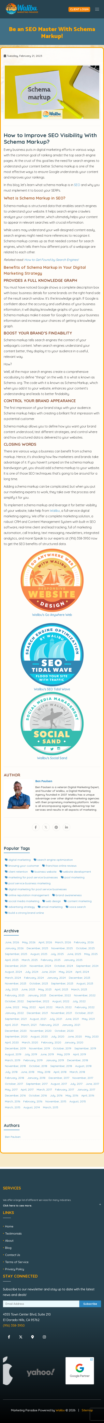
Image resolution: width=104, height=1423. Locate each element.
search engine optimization (53, 859)
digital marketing (18, 859)
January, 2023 (37, 995)
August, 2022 (60, 1001)
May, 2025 (91, 954)
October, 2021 (84, 1013)
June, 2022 (12, 1007)
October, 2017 (14, 1083)
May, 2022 (29, 1007)
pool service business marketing (28, 883)
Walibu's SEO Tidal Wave (52, 689)
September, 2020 (16, 1036)
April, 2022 (45, 1007)
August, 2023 (84, 983)
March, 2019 (12, 1060)
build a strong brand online (24, 912)
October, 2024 (63, 965)
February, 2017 (64, 1089)
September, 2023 (62, 983)
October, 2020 (64, 1030)
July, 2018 (11, 1071)
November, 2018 (15, 1066)
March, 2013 (50, 1107)
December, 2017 (59, 1077)
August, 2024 (13, 971)
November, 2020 (41, 1030)
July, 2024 (31, 971)
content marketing (78, 901)
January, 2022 (14, 1013)
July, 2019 (30, 1054)
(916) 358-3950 (14, 1325)
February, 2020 (51, 1042)
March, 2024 (13, 977)
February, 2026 (84, 942)
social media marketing (22, 901)
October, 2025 (85, 948)
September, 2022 (38, 1001)
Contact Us (12, 1255)
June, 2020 (74, 1036)
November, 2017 (82, 1077)
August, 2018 (83, 1066)
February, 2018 (14, 1077)
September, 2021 (16, 1018)
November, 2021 (61, 1013)
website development (75, 871)
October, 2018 (38, 1066)
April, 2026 (45, 942)
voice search (76, 906)
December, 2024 (15, 965)
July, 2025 (57, 954)
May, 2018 (43, 1071)
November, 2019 (39, 1048)
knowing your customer (22, 865)
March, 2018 (77, 1071)
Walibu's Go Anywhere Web (52, 615)
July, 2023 (11, 989)
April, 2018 (60, 1071)
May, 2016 (72, 1095)
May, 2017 (11, 1089)
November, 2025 (62, 948)
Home (9, 1226)
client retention (16, 871)
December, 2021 (37, 1013)
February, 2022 (85, 1007)
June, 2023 (28, 989)
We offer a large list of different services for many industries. (37, 1202)
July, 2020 (57, 1036)
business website (43, 871)
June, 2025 (74, 954)
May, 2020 (92, 1036)
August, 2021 (38, 1018)
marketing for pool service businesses (31, 877)
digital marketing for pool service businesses (36, 889)
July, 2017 (76, 1083)
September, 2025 (16, 954)
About (9, 1241)
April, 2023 (61, 989)
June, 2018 (27, 1071)
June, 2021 (72, 1018)
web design (51, 901)
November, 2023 (15, 983)
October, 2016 (38, 1095)
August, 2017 (59, 1083)
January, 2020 (73, 1042)
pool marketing (72, 877)
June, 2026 (12, 942)
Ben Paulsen (13, 1136)
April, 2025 (12, 959)
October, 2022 (14, 1001)
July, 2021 (55, 1018)
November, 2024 (40, 965)
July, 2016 (56, 1095)
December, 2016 (15, 1095)
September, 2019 (85, 1048)
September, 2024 (87, 965)
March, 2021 (29, 1024)
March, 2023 (79, 989)
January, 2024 (56, 977)
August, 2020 (39, 1036)
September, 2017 (37, 1083)
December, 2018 (77, 1060)
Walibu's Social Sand (52, 758)
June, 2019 (47, 1054)
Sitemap (87, 1410)
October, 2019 (62, 1048)
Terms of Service (17, 1262)
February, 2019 (33, 1060)
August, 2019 (13, 1054)
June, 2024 (48, 971)
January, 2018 (36, 1077)
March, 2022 (64, 1007)
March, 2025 (30, 959)
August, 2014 (31, 1107)
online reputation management (27, 895)
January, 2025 (73, 959)
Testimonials (13, 1233)
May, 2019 (63, 1054)
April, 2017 (27, 1089)
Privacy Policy (14, 1269)
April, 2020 (12, 1042)
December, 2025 (37, 948)
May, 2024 (65, 971)
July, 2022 (79, 1001)
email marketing (50, 906)
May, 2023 (45, 989)
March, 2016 (12, 1101)
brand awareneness (67, 895)
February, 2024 (34, 977)
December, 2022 (60, 995)
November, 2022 (85, 995)
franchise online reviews (59, 865)
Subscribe (90, 1304)
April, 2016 (87, 1095)
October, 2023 (38, 983)
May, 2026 (28, 942)
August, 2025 (38, 954)
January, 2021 (71, 1024)
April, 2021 (11, 1024)
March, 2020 (30, 1042)
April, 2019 (79, 1054)
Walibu (60, 1410)
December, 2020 (16, 1030)
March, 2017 (44, 1089)
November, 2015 (55, 1101)
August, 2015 (77, 1101)
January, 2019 (55, 1060)
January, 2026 (14, 948)
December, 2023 (79, 977)
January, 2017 (86, 1089)
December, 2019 (15, 1048)
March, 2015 (12, 1107)
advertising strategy (20, 906)
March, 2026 (63, 942)
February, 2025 (51, 959)
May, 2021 (88, 1018)
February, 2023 (14, 995)
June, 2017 (92, 1083)
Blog (8, 1248)
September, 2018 (61, 1066)
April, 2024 (82, 971)
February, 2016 (32, 1101)
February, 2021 (49, 1024)
